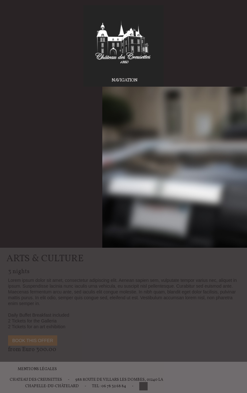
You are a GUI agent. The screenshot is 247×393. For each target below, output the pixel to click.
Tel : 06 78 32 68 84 (109, 386)
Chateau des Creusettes (36, 379)
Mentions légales (37, 369)
